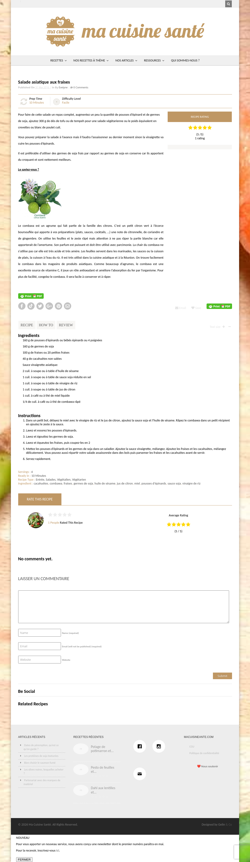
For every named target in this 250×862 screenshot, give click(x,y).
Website (66, 659)
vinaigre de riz (191, 483)
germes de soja (83, 483)
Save (196, 308)
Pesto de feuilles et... (102, 769)
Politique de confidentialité (204, 753)
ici (57, 850)
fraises (68, 483)
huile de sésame (105, 483)
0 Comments (80, 87)
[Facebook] (141, 746)
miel (137, 483)
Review (66, 325)
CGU (191, 746)
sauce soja (174, 483)
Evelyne (63, 87)
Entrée (40, 480)
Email (180, 308)
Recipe (27, 325)
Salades (51, 480)
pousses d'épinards (153, 483)
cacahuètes (41, 483)
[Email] (141, 774)
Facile (65, 103)
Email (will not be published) (82, 646)
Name (70, 633)
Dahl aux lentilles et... (103, 790)
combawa (56, 483)
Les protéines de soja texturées (41, 755)
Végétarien (79, 480)
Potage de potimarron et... (102, 749)
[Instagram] (160, 746)
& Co (229, 824)
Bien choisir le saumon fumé (40, 762)
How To (46, 325)
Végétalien (64, 480)
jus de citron (125, 483)
